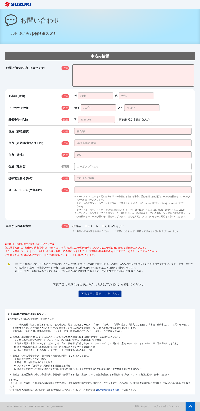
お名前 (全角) (17, 96)
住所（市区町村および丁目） (27, 143)
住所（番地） (17, 154)
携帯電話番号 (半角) (21, 178)
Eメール (91, 226)
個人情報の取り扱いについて (167, 406)
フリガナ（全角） (20, 107)
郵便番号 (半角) (18, 119)
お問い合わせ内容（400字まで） (26, 67)
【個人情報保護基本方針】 (108, 389)
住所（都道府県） (20, 131)
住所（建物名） (18, 166)
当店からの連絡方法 (18, 226)
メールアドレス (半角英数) (25, 190)
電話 (76, 226)
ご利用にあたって (141, 406)
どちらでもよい (113, 226)
